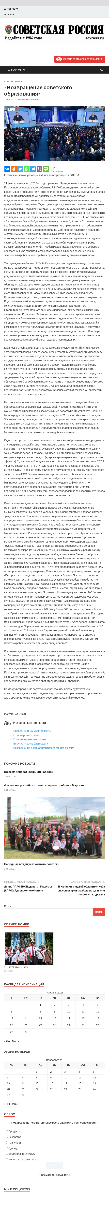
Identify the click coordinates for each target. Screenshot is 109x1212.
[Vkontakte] (7, 169)
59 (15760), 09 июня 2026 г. (16, 967)
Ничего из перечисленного (24, 1159)
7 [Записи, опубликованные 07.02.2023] (26, 1011)
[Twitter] (20, 169)
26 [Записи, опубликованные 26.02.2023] (97, 1025)
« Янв (7, 1041)
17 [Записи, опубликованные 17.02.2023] (68, 1018)
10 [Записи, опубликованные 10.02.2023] (68, 1011)
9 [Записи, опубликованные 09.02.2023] (54, 1011)
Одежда (13, 1148)
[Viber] (39, 169)
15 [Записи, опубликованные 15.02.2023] (40, 1018)
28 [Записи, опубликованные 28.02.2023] (25, 1031)
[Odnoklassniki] (14, 169)
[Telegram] (33, 169)
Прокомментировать (29, 99)
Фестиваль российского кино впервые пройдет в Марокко (44, 785)
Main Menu (18, 69)
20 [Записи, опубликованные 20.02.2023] (11, 1025)
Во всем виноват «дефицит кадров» (28, 771)
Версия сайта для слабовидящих (79, 58)
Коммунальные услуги (21, 1153)
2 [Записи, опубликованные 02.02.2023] (54, 1004)
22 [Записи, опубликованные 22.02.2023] (40, 1025)
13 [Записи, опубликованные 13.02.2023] (11, 1018)
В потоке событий (13, 82)
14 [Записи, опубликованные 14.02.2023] (25, 1018)
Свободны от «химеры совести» (32, 730)
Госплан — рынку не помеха (30, 739)
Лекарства (14, 1136)
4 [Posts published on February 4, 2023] (79, 1071)
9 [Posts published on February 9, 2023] (51, 1077)
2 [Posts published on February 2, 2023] (51, 1071)
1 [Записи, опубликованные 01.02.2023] (40, 1004)
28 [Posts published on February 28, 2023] (22, 1094)
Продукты (14, 1131)
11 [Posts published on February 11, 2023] (79, 1077)
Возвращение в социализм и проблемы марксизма (44, 747)
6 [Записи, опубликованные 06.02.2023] (11, 1011)
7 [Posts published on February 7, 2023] (22, 1077)
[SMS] (46, 169)
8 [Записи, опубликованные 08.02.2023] (40, 1011)
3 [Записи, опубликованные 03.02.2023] (68, 1004)
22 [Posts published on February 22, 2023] (36, 1089)
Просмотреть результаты (54, 1174)
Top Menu (12, 9)
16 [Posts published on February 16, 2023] (51, 1083)
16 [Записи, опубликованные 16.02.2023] (54, 1018)
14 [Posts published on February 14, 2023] (22, 1083)
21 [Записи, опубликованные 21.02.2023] (25, 1025)
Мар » (15, 1041)
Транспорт (14, 1142)
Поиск (7, 906)
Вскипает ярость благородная (31, 743)
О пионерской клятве (26, 735)
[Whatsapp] (27, 169)
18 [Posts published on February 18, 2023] (79, 1083)
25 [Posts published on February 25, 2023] (79, 1089)
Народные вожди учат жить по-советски (31, 864)
